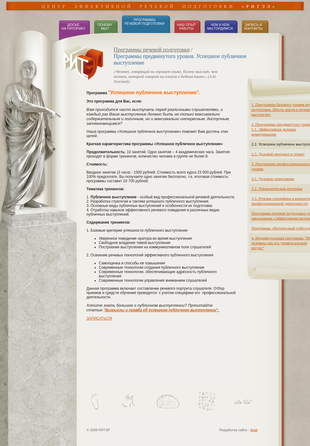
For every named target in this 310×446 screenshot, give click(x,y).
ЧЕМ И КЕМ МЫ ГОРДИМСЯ (220, 26)
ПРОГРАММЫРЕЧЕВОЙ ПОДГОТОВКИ (144, 21)
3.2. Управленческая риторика (277, 188)
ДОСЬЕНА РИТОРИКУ (73, 26)
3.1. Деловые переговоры (272, 178)
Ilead (254, 430)
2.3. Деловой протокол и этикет (278, 154)
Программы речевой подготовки (152, 50)
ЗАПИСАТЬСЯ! (99, 318)
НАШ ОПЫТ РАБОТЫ (186, 26)
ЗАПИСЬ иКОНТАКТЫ (253, 26)
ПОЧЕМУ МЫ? (104, 26)
